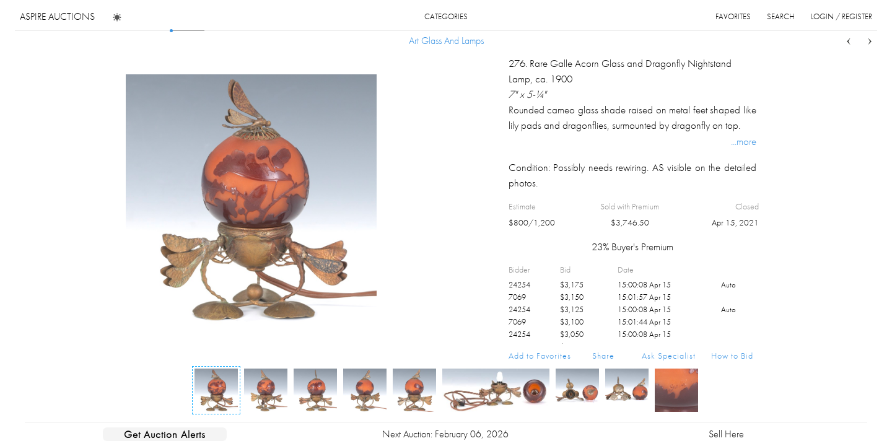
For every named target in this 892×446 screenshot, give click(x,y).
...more (743, 141)
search (781, 16)
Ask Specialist (669, 355)
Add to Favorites (540, 355)
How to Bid (732, 355)
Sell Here (726, 433)
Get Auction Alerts (165, 434)
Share (603, 355)
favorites (733, 16)
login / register (841, 16)
